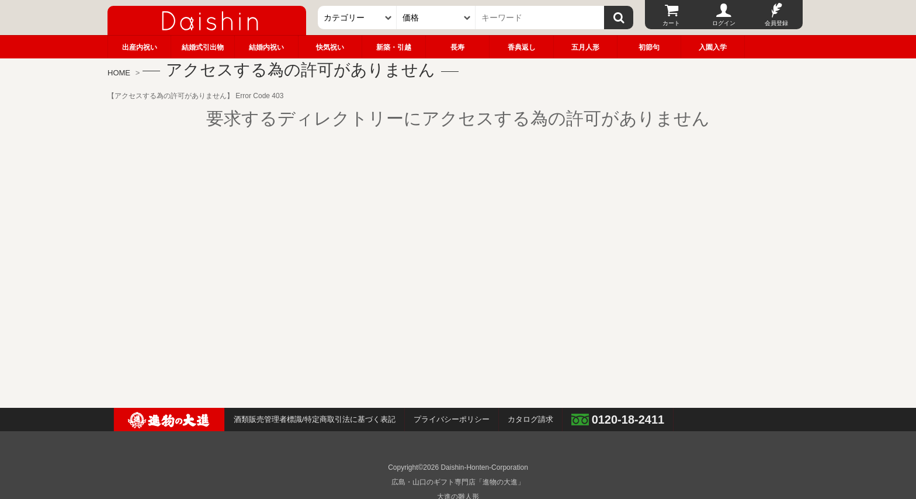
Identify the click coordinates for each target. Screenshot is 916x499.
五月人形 (585, 47)
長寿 (457, 47)
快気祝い (330, 47)
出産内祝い (139, 47)
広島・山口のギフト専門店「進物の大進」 (458, 482)
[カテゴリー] (357, 17)
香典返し (522, 47)
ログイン (723, 23)
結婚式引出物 (203, 47)
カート (671, 23)
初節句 (649, 47)
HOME (118, 72)
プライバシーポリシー (452, 419)
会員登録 (776, 23)
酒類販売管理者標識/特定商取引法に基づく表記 (314, 419)
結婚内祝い (266, 47)
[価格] (436, 17)
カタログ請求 (530, 419)
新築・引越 (393, 47)
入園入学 (713, 47)
